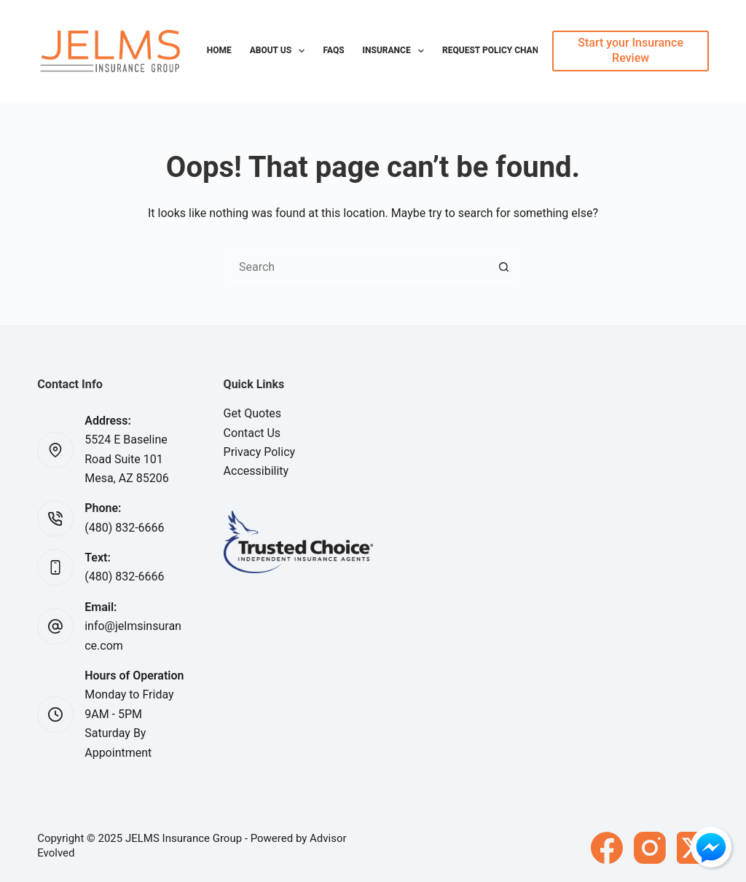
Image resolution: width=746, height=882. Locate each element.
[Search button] (504, 266)
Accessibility (256, 471)
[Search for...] (358, 266)
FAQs (333, 50)
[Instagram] (650, 848)
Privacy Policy (260, 452)
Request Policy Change (495, 50)
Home (219, 50)
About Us (280, 51)
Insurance (396, 51)
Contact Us (252, 433)
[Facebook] (607, 848)
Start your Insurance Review (630, 50)
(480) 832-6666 (124, 528)
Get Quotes (253, 413)
